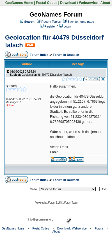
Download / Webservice (79, 3)
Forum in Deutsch (66, 54)
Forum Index (39, 54)
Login (65, 26)
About (105, 3)
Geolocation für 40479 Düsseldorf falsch (47, 74)
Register (48, 26)
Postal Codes (46, 3)
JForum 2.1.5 (54, 202)
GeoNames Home (18, 3)
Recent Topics (51, 21)
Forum (99, 228)
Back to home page (80, 21)
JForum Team (70, 202)
